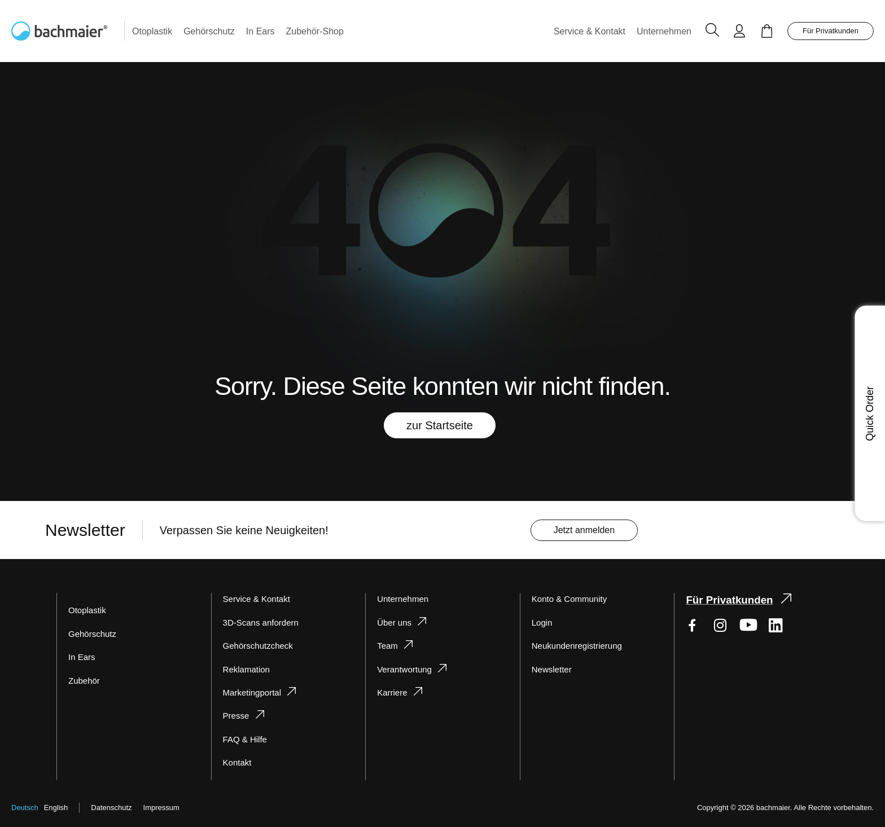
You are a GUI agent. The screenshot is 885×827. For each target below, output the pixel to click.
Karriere (392, 692)
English (58, 808)
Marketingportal (254, 692)
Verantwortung (406, 669)
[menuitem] (155, 31)
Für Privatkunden (828, 30)
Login (543, 622)
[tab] (288, 686)
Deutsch (25, 808)
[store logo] (68, 31)
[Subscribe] (592, 531)
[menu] (410, 31)
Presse (235, 716)
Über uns (394, 622)
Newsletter (553, 669)
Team (387, 646)
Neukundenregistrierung (579, 646)
